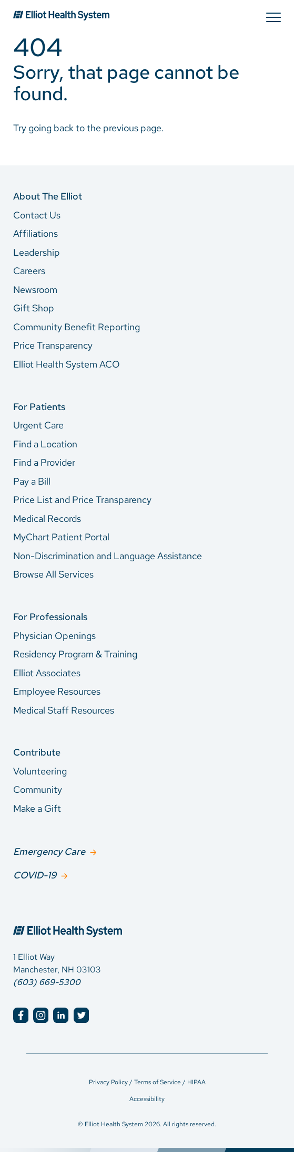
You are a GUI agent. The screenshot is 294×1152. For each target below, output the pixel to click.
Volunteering (40, 771)
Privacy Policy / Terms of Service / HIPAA (147, 1082)
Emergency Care (49, 851)
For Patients (39, 407)
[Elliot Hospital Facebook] (20, 1015)
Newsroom (35, 290)
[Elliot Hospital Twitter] (81, 1015)
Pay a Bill (31, 481)
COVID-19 (34, 875)
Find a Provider (44, 462)
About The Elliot (47, 196)
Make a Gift (37, 808)
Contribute (36, 752)
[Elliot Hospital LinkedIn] (60, 1015)
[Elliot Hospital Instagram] (40, 1015)
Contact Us (36, 215)
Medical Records (47, 518)
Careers (29, 271)
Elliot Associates (46, 673)
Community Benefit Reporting (76, 327)
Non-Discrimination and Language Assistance (107, 556)
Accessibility (147, 1099)
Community (37, 789)
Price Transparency (53, 345)
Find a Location (45, 444)
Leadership (36, 252)
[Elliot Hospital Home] (147, 919)
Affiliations (35, 233)
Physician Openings (54, 636)
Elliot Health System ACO (66, 364)
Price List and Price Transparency (82, 500)
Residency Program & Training (75, 654)
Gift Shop (33, 308)
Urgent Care (38, 425)
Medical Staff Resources (63, 710)
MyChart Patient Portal (61, 537)
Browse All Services (53, 574)
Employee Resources (56, 691)
